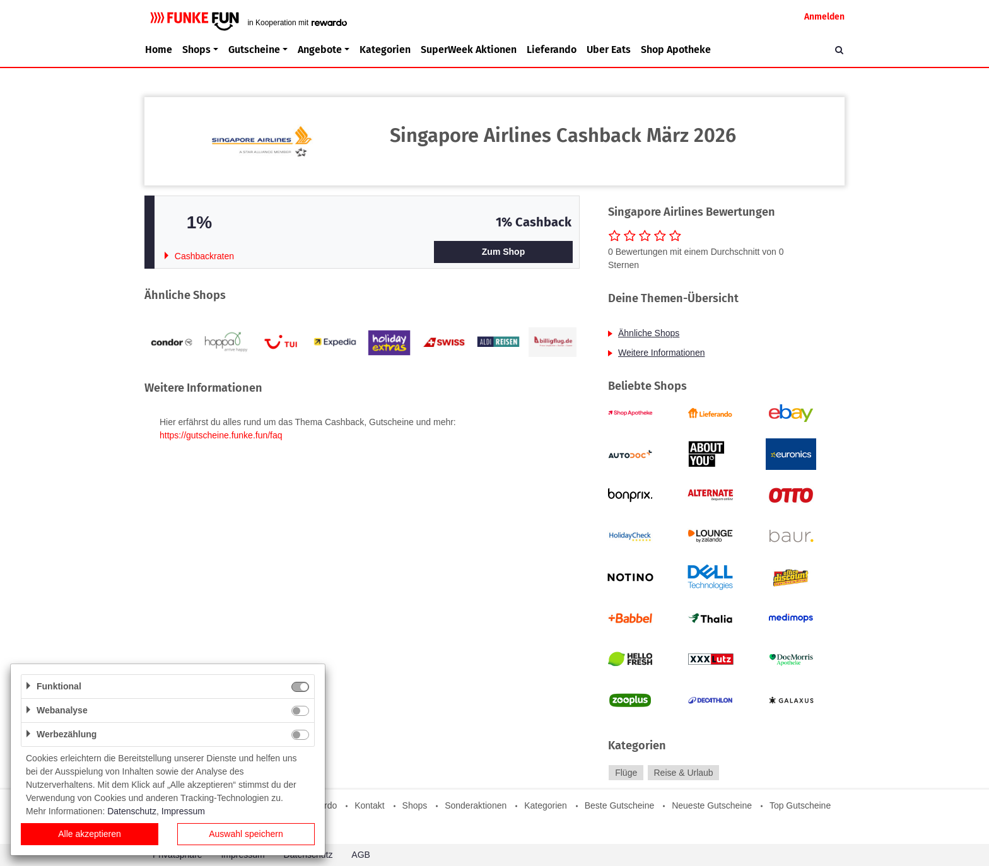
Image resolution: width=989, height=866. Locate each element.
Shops (415, 805)
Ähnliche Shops (648, 333)
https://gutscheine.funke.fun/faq (221, 435)
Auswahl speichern (246, 834)
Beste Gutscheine (620, 805)
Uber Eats (609, 50)
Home (158, 50)
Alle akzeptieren (89, 834)
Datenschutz (131, 811)
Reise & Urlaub (683, 773)
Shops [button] (196, 50)
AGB (360, 855)
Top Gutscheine (800, 805)
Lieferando (551, 50)
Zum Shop (503, 252)
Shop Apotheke (676, 50)
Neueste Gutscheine (712, 805)
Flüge (626, 773)
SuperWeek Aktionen (469, 50)
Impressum (183, 811)
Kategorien (385, 50)
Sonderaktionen (475, 805)
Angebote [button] (320, 50)
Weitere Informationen (661, 353)
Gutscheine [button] (254, 50)
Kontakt (369, 805)
